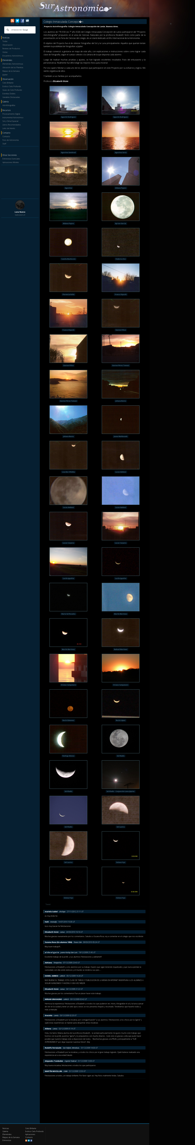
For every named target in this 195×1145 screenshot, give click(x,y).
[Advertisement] (20, 181)
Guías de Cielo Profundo (12, 90)
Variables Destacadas (11, 97)
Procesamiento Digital (11, 114)
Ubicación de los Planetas (12, 67)
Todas (4, 41)
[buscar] (19, 29)
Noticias (5, 1128)
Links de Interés (8, 128)
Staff (4, 143)
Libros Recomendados (11, 125)
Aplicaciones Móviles (10, 162)
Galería (5, 1131)
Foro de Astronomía (10, 140)
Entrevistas (6, 1140)
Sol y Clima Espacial (10, 121)
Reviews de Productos (11, 48)
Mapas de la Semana (11, 71)
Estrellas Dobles (8, 93)
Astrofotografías (8, 105)
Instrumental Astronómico (12, 117)
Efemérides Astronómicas (12, 64)
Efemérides (7, 1134)
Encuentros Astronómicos (12, 56)
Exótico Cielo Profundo (11, 86)
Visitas (5, 52)
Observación (7, 45)
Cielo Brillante (7, 83)
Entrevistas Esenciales (11, 159)
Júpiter (5, 74)
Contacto (6, 136)
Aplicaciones (30, 1134)
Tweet (48, 904)
